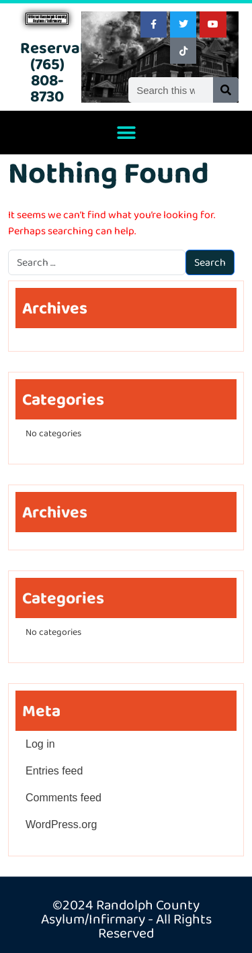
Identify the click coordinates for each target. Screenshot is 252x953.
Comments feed (63, 797)
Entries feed (54, 770)
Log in (40, 744)
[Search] (226, 90)
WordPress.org (61, 824)
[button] (126, 132)
